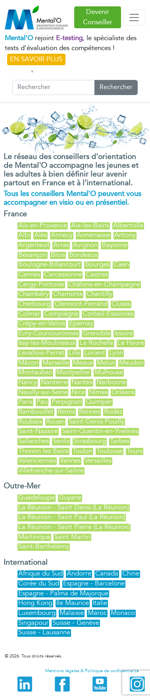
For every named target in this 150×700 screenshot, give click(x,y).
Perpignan (67, 401)
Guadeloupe (36, 497)
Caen (121, 264)
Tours (134, 451)
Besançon (32, 255)
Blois (58, 255)
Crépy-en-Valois (41, 323)
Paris (25, 401)
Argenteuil (33, 245)
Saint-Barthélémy (43, 546)
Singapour (33, 622)
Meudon (131, 362)
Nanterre (54, 382)
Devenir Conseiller (97, 17)
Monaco (123, 613)
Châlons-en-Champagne (104, 284)
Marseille (55, 362)
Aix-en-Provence (42, 225)
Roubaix (30, 421)
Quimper (99, 401)
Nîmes (98, 392)
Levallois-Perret (41, 352)
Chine (130, 573)
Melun (106, 362)
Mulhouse (108, 372)
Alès (40, 235)
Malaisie (72, 613)
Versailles (98, 460)
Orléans (123, 392)
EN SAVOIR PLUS (36, 59)
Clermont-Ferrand (81, 303)
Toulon (82, 451)
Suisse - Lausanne (44, 632)
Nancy (27, 382)
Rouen (55, 421)
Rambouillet (36, 411)
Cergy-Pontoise (41, 284)
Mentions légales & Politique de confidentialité (92, 670)
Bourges (97, 264)
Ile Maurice (72, 603)
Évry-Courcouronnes (48, 333)
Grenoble (96, 333)
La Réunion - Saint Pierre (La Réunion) (74, 527)
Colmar (29, 313)
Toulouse (109, 451)
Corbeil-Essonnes (108, 313)
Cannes (29, 274)
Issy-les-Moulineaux (46, 342)
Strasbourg (89, 441)
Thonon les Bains (43, 451)
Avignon (85, 245)
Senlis (61, 441)
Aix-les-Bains (90, 225)
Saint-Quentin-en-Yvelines (100, 431)
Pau (42, 401)
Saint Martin (72, 537)
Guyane (70, 497)
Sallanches (33, 441)
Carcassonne (63, 274)
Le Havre (130, 342)
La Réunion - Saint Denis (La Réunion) (73, 507)
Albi (24, 235)
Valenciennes (37, 460)
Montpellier (73, 372)
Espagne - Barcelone (94, 583)
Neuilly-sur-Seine (42, 392)
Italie (100, 603)
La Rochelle (96, 342)
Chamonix (68, 294)
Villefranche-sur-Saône (51, 470)
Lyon (116, 352)
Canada (106, 573)
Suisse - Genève (75, 622)
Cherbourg (34, 303)
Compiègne (61, 313)
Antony (125, 235)
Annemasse (93, 235)
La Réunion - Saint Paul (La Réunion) (71, 517)
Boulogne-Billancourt (49, 264)
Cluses (121, 303)
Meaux (83, 362)
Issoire (123, 333)
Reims (66, 411)
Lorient (94, 352)
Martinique (34, 537)
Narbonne (111, 382)
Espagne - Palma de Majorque (63, 593)
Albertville (128, 225)
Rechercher (116, 87)
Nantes (81, 382)
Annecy (62, 235)
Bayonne (114, 245)
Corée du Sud (38, 583)
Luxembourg (37, 613)
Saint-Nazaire (38, 431)
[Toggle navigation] (134, 17)
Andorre (79, 573)
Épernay (81, 323)
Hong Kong (35, 603)
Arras (61, 245)
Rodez (113, 411)
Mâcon (28, 362)
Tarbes (119, 441)
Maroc (97, 613)
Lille (74, 352)
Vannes (70, 460)
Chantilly (99, 294)
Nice (78, 392)
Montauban (35, 372)
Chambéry (33, 294)
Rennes (89, 411)
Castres (97, 274)
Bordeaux (83, 255)
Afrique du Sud (40, 573)
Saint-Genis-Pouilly (96, 421)
